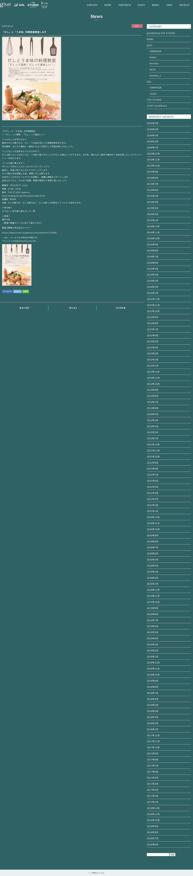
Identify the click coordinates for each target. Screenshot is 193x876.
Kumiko (154, 63)
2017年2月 (152, 795)
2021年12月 (153, 444)
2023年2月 (152, 359)
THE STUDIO (154, 99)
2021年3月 (152, 499)
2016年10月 (153, 820)
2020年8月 (152, 541)
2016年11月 (153, 814)
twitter (17, 291)
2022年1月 (152, 438)
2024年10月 (153, 238)
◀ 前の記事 (24, 307)
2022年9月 (152, 389)
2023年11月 (153, 305)
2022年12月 (153, 371)
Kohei (153, 57)
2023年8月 (152, 323)
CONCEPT (92, 5)
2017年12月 (153, 735)
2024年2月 (152, 286)
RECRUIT (184, 5)
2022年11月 (153, 377)
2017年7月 (152, 765)
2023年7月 (152, 329)
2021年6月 (152, 480)
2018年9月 (152, 680)
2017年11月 (153, 741)
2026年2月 (152, 141)
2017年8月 (152, 759)
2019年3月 (152, 644)
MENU (155, 5)
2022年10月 (153, 383)
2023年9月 (152, 317)
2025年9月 (152, 171)
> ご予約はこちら (96, 872)
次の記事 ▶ (121, 307)
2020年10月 (153, 529)
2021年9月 (152, 462)
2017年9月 (152, 753)
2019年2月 (152, 650)
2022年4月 (152, 420)
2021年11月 (153, 450)
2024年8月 (152, 250)
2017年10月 (153, 747)
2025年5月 (152, 196)
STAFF (141, 5)
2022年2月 (152, 432)
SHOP (169, 5)
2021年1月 (152, 511)
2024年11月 (153, 232)
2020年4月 (152, 565)
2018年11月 (153, 668)
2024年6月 (152, 262)
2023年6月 (152, 335)
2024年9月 (152, 244)
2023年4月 (152, 347)
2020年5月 (152, 559)
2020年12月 (153, 517)
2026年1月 (152, 147)
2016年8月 (152, 832)
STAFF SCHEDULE (157, 105)
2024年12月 (153, 226)
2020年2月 (152, 577)
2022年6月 (152, 408)
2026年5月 (152, 123)
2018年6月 (152, 699)
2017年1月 (152, 802)
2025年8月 (152, 177)
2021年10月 (153, 456)
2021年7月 (152, 474)
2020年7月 (152, 547)
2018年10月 (153, 674)
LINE (25, 291)
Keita (153, 69)
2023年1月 (152, 365)
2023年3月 (152, 353)
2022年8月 (152, 396)
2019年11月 (153, 595)
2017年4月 (152, 783)
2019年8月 (152, 614)
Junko (153, 93)
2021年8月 (152, 468)
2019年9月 (152, 608)
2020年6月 (152, 553)
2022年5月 (152, 414)
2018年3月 (152, 717)
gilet (149, 45)
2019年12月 (153, 589)
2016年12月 (153, 808)
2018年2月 (152, 723)
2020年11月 (153, 523)
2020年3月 (152, 571)
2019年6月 (152, 626)
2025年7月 (152, 183)
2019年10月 (153, 602)
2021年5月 (152, 486)
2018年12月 (153, 662)
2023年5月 (152, 341)
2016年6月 (152, 844)
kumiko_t (155, 75)
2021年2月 (152, 505)
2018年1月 (152, 729)
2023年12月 (153, 299)
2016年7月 (152, 838)
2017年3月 (152, 789)
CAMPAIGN (155, 51)
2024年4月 (152, 274)
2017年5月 (152, 777)
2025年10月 (153, 165)
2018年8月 (152, 686)
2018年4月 (152, 711)
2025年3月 (152, 208)
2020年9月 (152, 535)
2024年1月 (152, 293)
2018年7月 (152, 693)
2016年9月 (152, 826)
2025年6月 (152, 190)
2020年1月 (152, 583)
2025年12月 (153, 153)
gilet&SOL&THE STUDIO (161, 33)
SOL (149, 81)
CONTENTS (124, 5)
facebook (7, 291)
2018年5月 (152, 705)
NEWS (107, 5)
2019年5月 (152, 632)
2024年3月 (152, 280)
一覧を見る (72, 307)
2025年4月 (152, 202)
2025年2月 (152, 214)
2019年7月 (152, 620)
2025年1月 (152, 220)
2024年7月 (152, 256)
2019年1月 (152, 656)
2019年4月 (152, 638)
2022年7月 (152, 402)
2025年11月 (153, 159)
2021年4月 (152, 493)
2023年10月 (153, 311)
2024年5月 (152, 268)
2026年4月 (152, 129)
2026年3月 (152, 135)
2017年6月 (152, 771)
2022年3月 (152, 426)
